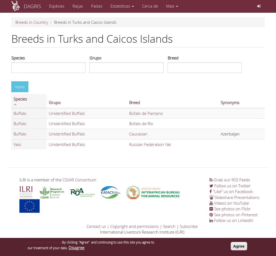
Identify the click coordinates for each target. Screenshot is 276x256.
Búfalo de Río (141, 123)
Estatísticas (122, 6)
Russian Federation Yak (150, 144)
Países (96, 6)
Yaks (17, 144)
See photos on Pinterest (233, 214)
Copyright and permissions (134, 226)
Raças (78, 6)
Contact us (96, 226)
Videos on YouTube (229, 203)
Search (169, 226)
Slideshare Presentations (234, 197)
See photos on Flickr (230, 208)
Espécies (56, 6)
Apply (20, 86)
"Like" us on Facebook (231, 191)
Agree (239, 247)
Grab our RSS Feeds (229, 179)
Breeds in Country (31, 22)
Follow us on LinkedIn (231, 220)
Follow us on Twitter (230, 185)
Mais (172, 6)
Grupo (95, 58)
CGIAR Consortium (79, 179)
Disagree (76, 249)
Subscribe (189, 226)
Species (18, 58)
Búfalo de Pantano (146, 113)
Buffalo (19, 113)
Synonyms (230, 102)
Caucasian (138, 134)
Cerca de (150, 6)
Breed (173, 58)
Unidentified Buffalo (67, 113)
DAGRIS (32, 6)
